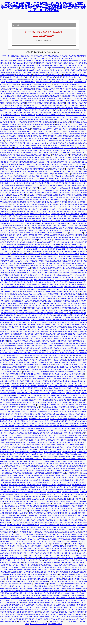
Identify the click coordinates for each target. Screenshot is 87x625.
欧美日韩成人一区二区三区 (17, 485)
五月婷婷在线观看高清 (12, 84)
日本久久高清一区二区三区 (53, 329)
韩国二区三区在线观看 (39, 164)
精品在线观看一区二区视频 (44, 520)
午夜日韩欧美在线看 (51, 65)
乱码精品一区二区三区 (7, 242)
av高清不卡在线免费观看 (75, 200)
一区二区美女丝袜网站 (33, 600)
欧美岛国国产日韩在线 (77, 280)
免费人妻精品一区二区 (29, 110)
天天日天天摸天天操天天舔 (10, 126)
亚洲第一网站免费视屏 (11, 162)
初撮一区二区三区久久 (16, 108)
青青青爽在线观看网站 (57, 101)
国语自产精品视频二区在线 (37, 513)
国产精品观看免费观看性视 (61, 273)
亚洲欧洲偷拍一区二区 (49, 430)
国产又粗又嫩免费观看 (14, 525)
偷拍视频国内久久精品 (79, 602)
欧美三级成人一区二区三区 (64, 124)
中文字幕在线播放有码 (28, 82)
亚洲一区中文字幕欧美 (11, 581)
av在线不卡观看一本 (18, 60)
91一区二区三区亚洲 (77, 440)
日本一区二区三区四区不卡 (23, 75)
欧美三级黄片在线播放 (7, 426)
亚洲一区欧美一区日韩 (32, 138)
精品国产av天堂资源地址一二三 (12, 562)
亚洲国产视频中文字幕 (32, 334)
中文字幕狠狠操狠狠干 (64, 258)
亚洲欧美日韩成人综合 (79, 416)
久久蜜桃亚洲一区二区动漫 (49, 612)
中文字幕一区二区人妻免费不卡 (21, 360)
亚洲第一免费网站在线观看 (33, 546)
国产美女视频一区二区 (67, 164)
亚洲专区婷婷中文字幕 (48, 527)
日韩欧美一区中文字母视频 (38, 386)
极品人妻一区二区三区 (29, 225)
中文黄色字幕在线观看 (67, 134)
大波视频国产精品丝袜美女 (33, 355)
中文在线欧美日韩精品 (24, 574)
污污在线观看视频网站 (14, 91)
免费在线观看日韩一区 (49, 593)
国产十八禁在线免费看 (34, 346)
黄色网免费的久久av (44, 155)
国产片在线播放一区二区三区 (54, 442)
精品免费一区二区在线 (16, 237)
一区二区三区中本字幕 (73, 169)
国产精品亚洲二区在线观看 (60, 503)
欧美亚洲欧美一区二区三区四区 (39, 218)
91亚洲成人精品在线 (71, 409)
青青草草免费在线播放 (66, 529)
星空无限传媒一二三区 (44, 357)
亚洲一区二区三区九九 (48, 600)
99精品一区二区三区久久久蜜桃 (42, 273)
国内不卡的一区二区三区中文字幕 (34, 329)
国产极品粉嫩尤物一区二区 (15, 145)
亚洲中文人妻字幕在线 (48, 598)
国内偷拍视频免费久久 (63, 197)
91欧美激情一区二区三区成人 (69, 383)
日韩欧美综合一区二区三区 (21, 473)
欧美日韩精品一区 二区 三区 (52, 459)
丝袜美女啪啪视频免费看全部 (75, 167)
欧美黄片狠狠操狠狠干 (66, 228)
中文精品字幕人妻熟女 (43, 317)
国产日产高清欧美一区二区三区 (10, 520)
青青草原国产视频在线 (52, 426)
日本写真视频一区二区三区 (30, 548)
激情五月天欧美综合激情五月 (31, 612)
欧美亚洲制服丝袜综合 (28, 317)
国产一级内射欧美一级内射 (55, 339)
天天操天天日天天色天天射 (19, 553)
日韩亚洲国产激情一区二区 (16, 306)
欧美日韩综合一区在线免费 (70, 301)
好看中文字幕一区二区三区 (43, 534)
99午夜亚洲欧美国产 (29, 503)
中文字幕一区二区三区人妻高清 (24, 534)
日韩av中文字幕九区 (21, 482)
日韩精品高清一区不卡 (67, 355)
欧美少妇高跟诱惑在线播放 (34, 152)
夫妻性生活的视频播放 (75, 386)
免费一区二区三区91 (15, 329)
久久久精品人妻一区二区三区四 (44, 499)
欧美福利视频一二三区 (33, 263)
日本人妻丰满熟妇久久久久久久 (46, 327)
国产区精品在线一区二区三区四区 (76, 68)
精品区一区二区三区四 (79, 84)
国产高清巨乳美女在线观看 (74, 131)
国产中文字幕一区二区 (55, 60)
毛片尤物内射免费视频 (8, 129)
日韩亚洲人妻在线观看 (41, 287)
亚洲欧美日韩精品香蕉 (52, 350)
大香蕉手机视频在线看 (33, 228)
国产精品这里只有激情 (79, 178)
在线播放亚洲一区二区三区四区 (39, 419)
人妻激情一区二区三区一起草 (31, 91)
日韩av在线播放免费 (44, 400)
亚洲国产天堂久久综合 (12, 506)
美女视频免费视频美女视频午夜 (65, 372)
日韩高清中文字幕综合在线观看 (27, 249)
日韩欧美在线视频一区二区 (16, 77)
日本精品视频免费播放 (56, 181)
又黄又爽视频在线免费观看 (20, 202)
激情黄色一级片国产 (6, 70)
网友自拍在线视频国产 (66, 388)
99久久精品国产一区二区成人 (68, 362)
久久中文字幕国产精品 (76, 291)
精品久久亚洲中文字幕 (55, 157)
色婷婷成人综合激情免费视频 (48, 388)
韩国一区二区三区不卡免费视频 (29, 617)
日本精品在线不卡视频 (58, 214)
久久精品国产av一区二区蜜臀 (23, 169)
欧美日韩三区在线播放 (12, 284)
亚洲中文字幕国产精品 (56, 409)
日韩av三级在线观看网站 (53, 202)
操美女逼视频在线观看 (36, 183)
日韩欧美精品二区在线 (77, 400)
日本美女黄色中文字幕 (18, 228)
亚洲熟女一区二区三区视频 (43, 126)
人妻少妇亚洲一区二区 (58, 317)
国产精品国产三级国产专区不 (61, 178)
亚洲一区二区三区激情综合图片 (10, 456)
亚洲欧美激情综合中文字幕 (43, 435)
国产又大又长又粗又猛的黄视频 (76, 115)
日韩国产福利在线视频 (58, 167)
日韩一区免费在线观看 (7, 214)
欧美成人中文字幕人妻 (18, 195)
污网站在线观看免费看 (27, 68)
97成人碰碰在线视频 (72, 214)
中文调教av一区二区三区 (34, 555)
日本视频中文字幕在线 (22, 96)
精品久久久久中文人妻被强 (36, 539)
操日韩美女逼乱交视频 (17, 221)
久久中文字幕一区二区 (55, 584)
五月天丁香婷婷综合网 (31, 176)
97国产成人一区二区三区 (13, 454)
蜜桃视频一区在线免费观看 (8, 367)
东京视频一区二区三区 (52, 353)
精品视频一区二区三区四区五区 (36, 306)
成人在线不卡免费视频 (16, 247)
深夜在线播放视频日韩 (64, 480)
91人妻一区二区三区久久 (11, 230)
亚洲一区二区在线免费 (59, 310)
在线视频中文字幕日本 (66, 195)
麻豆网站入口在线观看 (68, 159)
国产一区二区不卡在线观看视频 (15, 461)
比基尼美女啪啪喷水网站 (48, 440)
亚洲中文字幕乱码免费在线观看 (40, 473)
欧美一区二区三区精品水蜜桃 (26, 379)
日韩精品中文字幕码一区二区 (62, 84)
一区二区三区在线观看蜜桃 (26, 167)
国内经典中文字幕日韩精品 (49, 254)
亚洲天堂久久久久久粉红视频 (39, 181)
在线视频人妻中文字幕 (19, 112)
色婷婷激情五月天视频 (75, 468)
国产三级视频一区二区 (75, 336)
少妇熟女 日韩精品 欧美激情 (57, 475)
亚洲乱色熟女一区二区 (56, 287)
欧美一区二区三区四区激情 (48, 296)
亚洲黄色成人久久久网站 (23, 105)
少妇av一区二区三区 (30, 178)
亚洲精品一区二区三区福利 (22, 409)
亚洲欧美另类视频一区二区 (19, 204)
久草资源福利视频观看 (37, 362)
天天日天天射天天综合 (21, 261)
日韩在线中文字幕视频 (74, 242)
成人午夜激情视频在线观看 (76, 190)
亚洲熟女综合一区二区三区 (33, 610)
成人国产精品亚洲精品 (13, 82)
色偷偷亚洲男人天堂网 (76, 487)
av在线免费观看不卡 (63, 289)
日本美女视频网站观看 (57, 68)
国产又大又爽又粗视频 (50, 428)
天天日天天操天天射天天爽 (73, 171)
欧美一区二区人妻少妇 (57, 348)
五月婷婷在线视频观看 (54, 306)
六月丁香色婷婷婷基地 (33, 527)
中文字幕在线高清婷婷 (66, 478)
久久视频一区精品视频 (64, 98)
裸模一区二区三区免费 (7, 101)
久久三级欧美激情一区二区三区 (69, 209)
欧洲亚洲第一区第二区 (25, 621)
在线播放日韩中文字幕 (39, 402)
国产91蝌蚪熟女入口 (46, 407)
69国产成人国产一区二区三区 (36, 339)
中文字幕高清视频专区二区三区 (53, 148)
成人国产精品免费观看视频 (45, 372)
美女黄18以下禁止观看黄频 (61, 572)
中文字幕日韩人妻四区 (37, 395)
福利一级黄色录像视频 (63, 440)
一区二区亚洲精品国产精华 (29, 400)
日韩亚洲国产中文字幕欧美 (33, 108)
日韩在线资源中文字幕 (46, 247)
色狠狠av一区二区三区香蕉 (44, 487)
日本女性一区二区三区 (59, 360)
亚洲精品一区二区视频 (38, 320)
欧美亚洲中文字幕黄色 (74, 275)
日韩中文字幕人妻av (40, 72)
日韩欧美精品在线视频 (22, 320)
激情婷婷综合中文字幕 (18, 103)
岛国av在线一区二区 (36, 452)
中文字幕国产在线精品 (59, 242)
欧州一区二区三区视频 (45, 240)
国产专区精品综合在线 (15, 216)
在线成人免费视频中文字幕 (45, 110)
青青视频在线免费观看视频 (71, 60)
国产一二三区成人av (61, 617)
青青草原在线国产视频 (16, 480)
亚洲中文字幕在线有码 (69, 284)
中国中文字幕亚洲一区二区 (74, 103)
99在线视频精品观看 (6, 261)
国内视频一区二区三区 (60, 277)
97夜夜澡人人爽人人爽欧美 (60, 155)
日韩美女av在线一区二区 (21, 513)
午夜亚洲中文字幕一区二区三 (68, 298)
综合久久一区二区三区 (66, 558)
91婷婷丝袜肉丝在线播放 (33, 447)
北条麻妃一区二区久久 (33, 558)
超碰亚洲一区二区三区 (59, 435)
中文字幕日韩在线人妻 (42, 101)
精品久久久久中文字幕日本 (27, 315)
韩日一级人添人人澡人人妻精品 (42, 468)
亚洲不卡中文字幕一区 (53, 129)
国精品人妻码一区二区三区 (13, 240)
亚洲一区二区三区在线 (33, 77)
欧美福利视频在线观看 (79, 454)
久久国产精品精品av (10, 136)
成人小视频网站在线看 (7, 96)
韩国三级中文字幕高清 (69, 261)
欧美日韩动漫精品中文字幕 (33, 171)
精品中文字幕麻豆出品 (32, 145)
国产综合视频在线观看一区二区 (50, 159)
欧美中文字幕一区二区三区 (11, 115)
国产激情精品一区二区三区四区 (51, 112)
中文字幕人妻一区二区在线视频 (45, 122)
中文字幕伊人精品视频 (14, 110)
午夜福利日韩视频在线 (23, 268)
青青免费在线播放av (53, 164)
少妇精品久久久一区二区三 (74, 72)
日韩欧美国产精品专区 (34, 423)
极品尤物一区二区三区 (58, 169)
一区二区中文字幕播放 (23, 129)
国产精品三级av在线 (74, 565)
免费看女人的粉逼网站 (26, 119)
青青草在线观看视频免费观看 (25, 369)
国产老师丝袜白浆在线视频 (33, 593)
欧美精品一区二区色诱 (63, 122)
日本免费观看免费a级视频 (51, 355)
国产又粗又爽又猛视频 (29, 357)
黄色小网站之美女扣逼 (19, 539)
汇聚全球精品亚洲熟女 (19, 134)
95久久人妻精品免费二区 (52, 152)
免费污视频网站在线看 (28, 265)
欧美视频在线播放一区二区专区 (10, 487)
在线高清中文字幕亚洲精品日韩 (24, 275)
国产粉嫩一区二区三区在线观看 (77, 126)
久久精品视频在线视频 (12, 68)
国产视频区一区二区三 (26, 287)
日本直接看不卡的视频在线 (36, 134)
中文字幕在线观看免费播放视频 (27, 277)
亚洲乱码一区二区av (24, 468)
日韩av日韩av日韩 (67, 112)
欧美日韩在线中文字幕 (55, 522)
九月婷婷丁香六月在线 (11, 89)
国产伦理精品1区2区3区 (16, 303)
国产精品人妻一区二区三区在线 (69, 254)
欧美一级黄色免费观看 (43, 449)
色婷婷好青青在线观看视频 (22, 569)
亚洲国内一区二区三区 (58, 393)
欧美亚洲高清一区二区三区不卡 (28, 367)
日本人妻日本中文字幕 (11, 287)
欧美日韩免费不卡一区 (73, 317)
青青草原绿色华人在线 (49, 258)
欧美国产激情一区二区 (65, 341)
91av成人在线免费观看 (36, 244)
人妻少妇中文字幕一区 (19, 496)
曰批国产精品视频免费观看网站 (45, 124)
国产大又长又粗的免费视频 (53, 96)
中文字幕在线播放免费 (47, 145)
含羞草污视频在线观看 (19, 416)
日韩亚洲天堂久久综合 (37, 117)
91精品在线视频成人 (36, 207)
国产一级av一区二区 (66, 152)
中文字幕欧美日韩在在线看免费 (43, 86)
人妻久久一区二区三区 (69, 511)
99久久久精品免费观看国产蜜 (66, 397)
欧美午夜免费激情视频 (64, 346)
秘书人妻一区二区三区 (17, 407)
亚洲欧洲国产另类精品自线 (17, 346)
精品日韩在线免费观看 (72, 381)
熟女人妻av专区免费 (80, 141)
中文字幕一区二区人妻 (14, 579)
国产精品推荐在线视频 (23, 438)
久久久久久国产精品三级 (72, 105)
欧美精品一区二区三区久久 (45, 315)
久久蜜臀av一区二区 (63, 430)
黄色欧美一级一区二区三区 (29, 565)
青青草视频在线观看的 (41, 591)
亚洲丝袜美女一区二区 (54, 282)
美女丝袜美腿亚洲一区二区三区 (70, 350)
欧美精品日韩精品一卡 (57, 567)
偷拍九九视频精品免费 (30, 216)
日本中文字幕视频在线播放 (23, 242)
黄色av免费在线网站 (16, 397)
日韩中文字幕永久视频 (19, 235)
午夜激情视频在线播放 (79, 412)
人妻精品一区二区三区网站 (43, 414)
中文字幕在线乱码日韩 (37, 350)
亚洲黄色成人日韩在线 (64, 211)
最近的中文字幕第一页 (14, 364)
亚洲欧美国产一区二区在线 (16, 560)
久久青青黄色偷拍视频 (79, 367)
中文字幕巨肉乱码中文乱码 (61, 174)
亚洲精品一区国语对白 (29, 324)
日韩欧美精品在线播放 (26, 162)
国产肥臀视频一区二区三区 (62, 313)
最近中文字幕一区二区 (72, 192)
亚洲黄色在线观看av (57, 105)
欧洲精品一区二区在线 (40, 75)
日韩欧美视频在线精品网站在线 (70, 294)
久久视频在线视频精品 (16, 211)
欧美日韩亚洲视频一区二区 (12, 430)
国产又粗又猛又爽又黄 (25, 136)
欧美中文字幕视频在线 (56, 251)
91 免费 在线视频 (37, 148)
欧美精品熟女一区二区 (77, 548)
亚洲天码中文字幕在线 (51, 141)
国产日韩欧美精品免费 (16, 178)
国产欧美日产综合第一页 (43, 82)
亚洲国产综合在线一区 (21, 183)
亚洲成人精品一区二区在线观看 (68, 461)
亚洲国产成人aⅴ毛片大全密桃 (40, 393)
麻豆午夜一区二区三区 (66, 610)
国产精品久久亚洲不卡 (77, 407)
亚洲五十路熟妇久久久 (76, 110)
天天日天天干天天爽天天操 (29, 93)
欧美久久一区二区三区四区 (25, 192)
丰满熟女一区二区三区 (16, 223)
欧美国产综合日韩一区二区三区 (40, 214)
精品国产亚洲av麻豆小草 (32, 237)
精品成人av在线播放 (49, 289)
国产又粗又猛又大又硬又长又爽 (14, 355)
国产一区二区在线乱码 (61, 63)
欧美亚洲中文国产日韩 (57, 192)
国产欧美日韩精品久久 (32, 407)
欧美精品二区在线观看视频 (49, 228)
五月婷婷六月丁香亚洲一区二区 (24, 435)
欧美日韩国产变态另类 (15, 155)
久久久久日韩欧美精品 (66, 108)
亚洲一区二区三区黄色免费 (36, 353)
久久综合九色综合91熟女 (50, 108)
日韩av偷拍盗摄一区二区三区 (41, 131)
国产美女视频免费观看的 (71, 584)
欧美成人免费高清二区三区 (51, 322)
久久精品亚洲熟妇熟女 (30, 155)
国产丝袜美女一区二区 (33, 598)
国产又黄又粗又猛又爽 (49, 447)
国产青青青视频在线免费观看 (33, 289)
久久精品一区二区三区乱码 (27, 405)
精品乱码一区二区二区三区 (70, 207)
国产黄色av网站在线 (14, 440)
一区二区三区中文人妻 (16, 289)
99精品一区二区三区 (29, 63)
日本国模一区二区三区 (27, 124)
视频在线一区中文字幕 (76, 63)
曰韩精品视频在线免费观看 (30, 525)
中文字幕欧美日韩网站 (47, 374)
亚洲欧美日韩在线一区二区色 (66, 456)
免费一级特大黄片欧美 (63, 527)
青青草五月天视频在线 (38, 129)
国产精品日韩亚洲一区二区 (73, 569)
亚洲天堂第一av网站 (51, 362)
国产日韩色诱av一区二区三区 (65, 598)
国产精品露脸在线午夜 (13, 93)
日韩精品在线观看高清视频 (77, 93)
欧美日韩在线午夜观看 (26, 89)
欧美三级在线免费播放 (49, 98)
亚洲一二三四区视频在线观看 (41, 105)
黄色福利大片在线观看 (34, 322)
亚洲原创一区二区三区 (69, 496)
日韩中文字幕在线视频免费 (54, 320)
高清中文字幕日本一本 (39, 282)
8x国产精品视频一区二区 (68, 525)
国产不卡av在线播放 (21, 532)
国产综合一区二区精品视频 (22, 148)
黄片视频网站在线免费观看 (75, 310)
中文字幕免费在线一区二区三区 (48, 249)
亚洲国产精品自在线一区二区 (19, 478)
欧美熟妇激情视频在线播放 (66, 593)
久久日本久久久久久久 (62, 374)
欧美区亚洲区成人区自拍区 (34, 103)
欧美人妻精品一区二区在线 (59, 291)
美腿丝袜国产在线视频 (51, 574)
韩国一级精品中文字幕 (32, 185)
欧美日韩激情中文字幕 (21, 376)
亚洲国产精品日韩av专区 (47, 138)
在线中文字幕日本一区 (37, 381)
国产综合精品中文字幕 (40, 136)
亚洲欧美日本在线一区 (30, 209)
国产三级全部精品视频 (7, 117)
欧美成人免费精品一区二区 (75, 619)
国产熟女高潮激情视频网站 (70, 204)
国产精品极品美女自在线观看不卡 (54, 103)
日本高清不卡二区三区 (46, 93)
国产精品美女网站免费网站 (64, 79)
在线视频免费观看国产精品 (76, 360)
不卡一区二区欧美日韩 (17, 188)
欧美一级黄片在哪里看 (7, 381)
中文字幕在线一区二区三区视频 (14, 176)
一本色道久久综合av (74, 218)
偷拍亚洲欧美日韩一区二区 (52, 207)
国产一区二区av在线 (68, 445)
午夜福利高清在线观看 (75, 247)
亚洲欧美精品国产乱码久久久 (59, 233)
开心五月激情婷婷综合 (36, 421)
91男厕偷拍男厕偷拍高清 (26, 348)
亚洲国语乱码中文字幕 (22, 143)
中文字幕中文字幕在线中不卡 (50, 91)
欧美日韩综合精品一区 (26, 72)
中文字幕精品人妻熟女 (16, 138)
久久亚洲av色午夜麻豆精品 (64, 237)
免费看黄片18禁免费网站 (71, 75)
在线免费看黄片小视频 (29, 551)
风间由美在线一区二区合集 (40, 409)
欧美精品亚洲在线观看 (28, 115)
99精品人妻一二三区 (12, 499)
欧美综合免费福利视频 (63, 138)
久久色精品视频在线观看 (50, 529)
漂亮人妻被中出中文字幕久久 (32, 383)
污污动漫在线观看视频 (39, 494)
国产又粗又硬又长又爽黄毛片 (39, 251)
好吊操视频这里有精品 (77, 155)
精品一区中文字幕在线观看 (24, 492)
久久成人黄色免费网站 (72, 567)
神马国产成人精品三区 (54, 204)
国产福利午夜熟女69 (28, 291)
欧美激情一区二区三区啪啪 (11, 124)
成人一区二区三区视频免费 (12, 291)
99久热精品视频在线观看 (45, 579)
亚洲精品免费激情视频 (64, 334)
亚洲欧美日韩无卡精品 (24, 164)
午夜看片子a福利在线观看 (28, 190)
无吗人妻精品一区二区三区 (42, 230)
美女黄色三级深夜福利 (47, 506)
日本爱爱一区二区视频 (11, 280)
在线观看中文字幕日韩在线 (70, 470)
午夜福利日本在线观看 (9, 122)
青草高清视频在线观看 (30, 150)
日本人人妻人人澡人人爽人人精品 (13, 433)
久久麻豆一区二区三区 (72, 442)
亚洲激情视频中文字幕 (79, 98)
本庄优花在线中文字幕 (72, 181)
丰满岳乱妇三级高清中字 (78, 506)
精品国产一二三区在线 (54, 470)
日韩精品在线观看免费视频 (26, 122)
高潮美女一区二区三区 (69, 595)
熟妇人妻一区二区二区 (79, 249)
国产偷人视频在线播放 (14, 612)
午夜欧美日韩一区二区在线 (34, 308)
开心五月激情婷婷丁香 (61, 565)
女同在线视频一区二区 (37, 96)
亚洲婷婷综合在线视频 (63, 256)
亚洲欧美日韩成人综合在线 (74, 508)
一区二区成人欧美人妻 (18, 254)
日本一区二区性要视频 (22, 381)
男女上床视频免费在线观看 (49, 195)
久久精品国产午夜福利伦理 (49, 558)
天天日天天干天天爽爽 (62, 280)
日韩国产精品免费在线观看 (48, 334)
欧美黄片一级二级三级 (49, 485)
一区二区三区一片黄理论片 (51, 546)
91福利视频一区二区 (64, 249)
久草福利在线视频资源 (70, 143)
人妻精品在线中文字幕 (66, 560)
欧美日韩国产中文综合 (44, 310)
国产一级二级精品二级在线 (20, 350)
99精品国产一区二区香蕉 (45, 63)
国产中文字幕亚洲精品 (77, 273)
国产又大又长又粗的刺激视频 (24, 101)
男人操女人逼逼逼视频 (76, 520)
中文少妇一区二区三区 (68, 129)
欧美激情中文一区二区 (27, 126)
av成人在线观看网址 (20, 442)
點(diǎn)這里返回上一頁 (43, 40)
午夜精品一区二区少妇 (74, 591)
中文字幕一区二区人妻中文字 (40, 233)
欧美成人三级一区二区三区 (59, 265)
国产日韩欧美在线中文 (37, 426)
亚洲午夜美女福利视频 (55, 268)
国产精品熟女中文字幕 (58, 131)
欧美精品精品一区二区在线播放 (72, 306)
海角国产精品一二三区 (46, 518)
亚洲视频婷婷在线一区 (64, 367)
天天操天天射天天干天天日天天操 (36, 301)
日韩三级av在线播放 (29, 372)
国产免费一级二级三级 (59, 190)
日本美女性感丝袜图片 (79, 480)
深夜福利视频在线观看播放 (37, 511)
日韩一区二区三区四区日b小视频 (62, 82)
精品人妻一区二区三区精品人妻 (15, 555)
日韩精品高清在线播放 (49, 456)
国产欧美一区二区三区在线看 (54, 381)
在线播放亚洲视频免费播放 (49, 298)
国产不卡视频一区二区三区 (38, 624)
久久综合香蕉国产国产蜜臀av (51, 553)
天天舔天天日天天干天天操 (63, 331)
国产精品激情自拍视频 (34, 485)
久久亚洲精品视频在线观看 (64, 315)
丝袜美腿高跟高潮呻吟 (69, 282)
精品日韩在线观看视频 (22, 452)
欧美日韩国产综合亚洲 (30, 240)
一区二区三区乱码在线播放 (18, 322)
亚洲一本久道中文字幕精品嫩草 (39, 270)
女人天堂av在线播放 (20, 529)
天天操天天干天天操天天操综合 (12, 79)
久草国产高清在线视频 (70, 89)
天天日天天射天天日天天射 (51, 555)
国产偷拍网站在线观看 (19, 339)
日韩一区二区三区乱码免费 (67, 65)
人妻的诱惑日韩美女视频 (21, 70)
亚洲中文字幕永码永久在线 (67, 244)
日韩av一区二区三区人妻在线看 (18, 341)
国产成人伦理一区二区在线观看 (25, 449)
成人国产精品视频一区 (45, 619)
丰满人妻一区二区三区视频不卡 (14, 334)
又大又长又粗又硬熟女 (31, 518)
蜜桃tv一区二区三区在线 (61, 407)
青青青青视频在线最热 (58, 343)
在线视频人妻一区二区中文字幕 (68, 296)
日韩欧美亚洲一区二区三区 (67, 612)
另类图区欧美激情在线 (13, 336)
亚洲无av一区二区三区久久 (58, 270)
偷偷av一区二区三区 (59, 126)
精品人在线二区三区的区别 (29, 336)
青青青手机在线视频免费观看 (72, 513)
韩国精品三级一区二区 (79, 364)
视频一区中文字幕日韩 (49, 416)
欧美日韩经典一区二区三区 (47, 211)
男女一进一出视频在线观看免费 (75, 162)
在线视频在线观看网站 (30, 562)
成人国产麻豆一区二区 (74, 230)
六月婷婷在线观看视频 (74, 225)
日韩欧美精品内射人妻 (70, 157)
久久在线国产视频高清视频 (43, 174)
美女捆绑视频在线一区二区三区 (34, 303)
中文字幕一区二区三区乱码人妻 (42, 360)
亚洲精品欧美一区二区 (7, 143)
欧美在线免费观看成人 (79, 211)
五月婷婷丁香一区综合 (32, 159)
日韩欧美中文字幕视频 (64, 485)
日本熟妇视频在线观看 (61, 86)
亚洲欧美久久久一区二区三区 (51, 482)
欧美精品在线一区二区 (51, 183)
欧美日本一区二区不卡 (76, 233)
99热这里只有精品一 (59, 619)
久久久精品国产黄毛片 (27, 84)
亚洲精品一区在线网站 (11, 72)
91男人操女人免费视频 (45, 216)
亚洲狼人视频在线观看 (16, 159)
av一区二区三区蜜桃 (63, 188)
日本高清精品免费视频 (54, 492)
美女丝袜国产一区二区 (40, 200)
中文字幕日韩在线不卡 (61, 223)
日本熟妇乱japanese (16, 63)
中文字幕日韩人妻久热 (46, 176)
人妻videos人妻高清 (58, 414)
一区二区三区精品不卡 (22, 117)
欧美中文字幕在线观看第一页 (62, 240)
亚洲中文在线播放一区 (61, 247)
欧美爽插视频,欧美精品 (31, 223)
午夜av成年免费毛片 (61, 110)
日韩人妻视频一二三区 (11, 119)
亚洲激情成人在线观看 (69, 515)
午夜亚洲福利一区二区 (55, 143)
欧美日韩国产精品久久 (33, 256)
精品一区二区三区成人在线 (16, 256)
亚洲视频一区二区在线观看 (10, 190)
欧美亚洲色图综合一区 (66, 141)
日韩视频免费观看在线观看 (37, 595)
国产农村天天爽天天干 (33, 254)
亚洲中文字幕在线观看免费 (66, 185)
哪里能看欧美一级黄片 (44, 503)
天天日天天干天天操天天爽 (37, 294)
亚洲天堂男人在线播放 (21, 270)
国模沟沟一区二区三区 (55, 75)
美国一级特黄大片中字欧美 (53, 577)
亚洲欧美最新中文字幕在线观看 (64, 176)
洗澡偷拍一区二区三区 (42, 68)
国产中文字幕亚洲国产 (10, 200)
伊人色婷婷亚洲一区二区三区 (57, 200)
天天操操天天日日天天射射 (56, 72)
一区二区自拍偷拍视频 (16, 197)
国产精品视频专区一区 (48, 256)
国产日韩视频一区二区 (72, 251)
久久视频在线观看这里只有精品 (67, 327)
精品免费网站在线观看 (76, 216)
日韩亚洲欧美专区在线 (55, 607)
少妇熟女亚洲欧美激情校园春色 (48, 209)
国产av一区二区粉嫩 (35, 532)
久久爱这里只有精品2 (45, 150)
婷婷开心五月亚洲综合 (67, 353)
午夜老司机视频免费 (37, 536)
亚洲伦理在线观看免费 (37, 202)
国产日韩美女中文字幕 (71, 287)
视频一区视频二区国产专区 (61, 369)
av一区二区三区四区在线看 (47, 367)
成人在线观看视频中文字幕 (45, 313)
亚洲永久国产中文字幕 (22, 214)
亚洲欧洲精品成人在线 (19, 353)
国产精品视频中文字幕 (61, 93)
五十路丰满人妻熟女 (42, 115)
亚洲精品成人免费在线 (28, 343)
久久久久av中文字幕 (55, 89)
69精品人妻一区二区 (10, 167)
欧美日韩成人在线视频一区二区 (16, 527)
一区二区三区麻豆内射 (79, 447)
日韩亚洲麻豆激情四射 (55, 621)
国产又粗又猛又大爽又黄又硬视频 (36, 60)
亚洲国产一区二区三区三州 (52, 308)
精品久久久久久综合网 (19, 98)
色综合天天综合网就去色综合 (57, 489)
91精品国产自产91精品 (77, 145)
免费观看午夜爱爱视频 (18, 515)
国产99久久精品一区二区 (68, 91)
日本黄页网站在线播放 (67, 322)
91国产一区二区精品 (35, 553)
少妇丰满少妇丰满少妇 (7, 181)
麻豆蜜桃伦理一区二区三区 (34, 461)
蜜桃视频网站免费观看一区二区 (36, 445)
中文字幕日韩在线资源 (64, 324)
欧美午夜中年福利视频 (14, 298)
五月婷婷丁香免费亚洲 (67, 588)
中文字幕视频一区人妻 (49, 397)
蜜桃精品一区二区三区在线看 (51, 221)
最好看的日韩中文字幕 (11, 315)
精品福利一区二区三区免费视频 (33, 141)
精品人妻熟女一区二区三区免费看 (14, 600)
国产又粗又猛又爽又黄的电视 (9, 414)
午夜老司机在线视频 (21, 218)
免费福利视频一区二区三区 (33, 459)
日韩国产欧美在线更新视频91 (21, 131)
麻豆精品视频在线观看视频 (15, 610)
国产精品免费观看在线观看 (41, 169)
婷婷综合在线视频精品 (54, 595)
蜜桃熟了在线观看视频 (57, 438)
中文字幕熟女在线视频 (49, 235)
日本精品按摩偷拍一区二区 (39, 475)
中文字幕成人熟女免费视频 (38, 143)
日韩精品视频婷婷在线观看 (42, 119)
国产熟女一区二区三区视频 (24, 86)
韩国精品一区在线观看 (34, 98)
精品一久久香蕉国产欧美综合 (12, 225)
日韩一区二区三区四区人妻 (64, 77)
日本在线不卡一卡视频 (75, 265)
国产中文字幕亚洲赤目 (13, 343)
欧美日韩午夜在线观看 (55, 136)
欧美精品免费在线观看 (73, 405)
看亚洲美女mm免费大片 (18, 489)
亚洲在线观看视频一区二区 (71, 96)
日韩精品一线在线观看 (70, 329)
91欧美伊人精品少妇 (36, 70)
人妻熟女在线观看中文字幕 (21, 65)
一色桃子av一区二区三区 (57, 115)
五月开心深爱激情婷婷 (52, 134)
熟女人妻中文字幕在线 (45, 277)
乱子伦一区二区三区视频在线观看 (53, 171)
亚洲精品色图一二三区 (54, 494)
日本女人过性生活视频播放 (48, 185)
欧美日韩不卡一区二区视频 (50, 383)
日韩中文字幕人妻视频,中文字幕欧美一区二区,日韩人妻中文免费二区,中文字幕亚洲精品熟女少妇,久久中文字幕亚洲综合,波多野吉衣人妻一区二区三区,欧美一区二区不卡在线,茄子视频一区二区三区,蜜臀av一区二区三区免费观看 (43, 6)
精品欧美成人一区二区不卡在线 (69, 421)
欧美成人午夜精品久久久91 (32, 397)
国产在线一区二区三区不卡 (76, 270)
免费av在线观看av (40, 162)
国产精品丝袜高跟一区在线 (30, 440)
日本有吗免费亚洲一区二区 (66, 70)
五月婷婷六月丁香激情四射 (20, 207)
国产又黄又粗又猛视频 (34, 258)
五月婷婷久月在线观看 (32, 331)
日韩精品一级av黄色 (58, 390)
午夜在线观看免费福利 (48, 77)
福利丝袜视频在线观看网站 (40, 569)
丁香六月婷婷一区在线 (70, 522)
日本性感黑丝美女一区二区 (36, 442)
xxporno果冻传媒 (6, 60)
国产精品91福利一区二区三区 (16, 558)
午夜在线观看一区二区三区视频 (46, 614)
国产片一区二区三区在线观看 (30, 390)
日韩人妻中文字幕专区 (66, 501)
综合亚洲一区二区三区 (14, 548)
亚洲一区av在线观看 (77, 614)
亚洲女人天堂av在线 (70, 148)
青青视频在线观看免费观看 (71, 136)
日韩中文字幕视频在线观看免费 (31, 456)
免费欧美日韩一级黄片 (79, 258)
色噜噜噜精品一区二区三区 (31, 79)
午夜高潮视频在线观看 (15, 209)
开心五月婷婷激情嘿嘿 (34, 529)
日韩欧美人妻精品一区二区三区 (16, 258)
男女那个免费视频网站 (62, 145)
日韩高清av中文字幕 (31, 188)
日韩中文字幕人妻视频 (8, 369)
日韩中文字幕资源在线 (41, 89)
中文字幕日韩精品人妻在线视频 (25, 327)
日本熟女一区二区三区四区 (70, 492)
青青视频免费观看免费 (52, 117)
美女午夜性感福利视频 (63, 614)
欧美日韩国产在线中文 (70, 303)
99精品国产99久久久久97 (20, 511)
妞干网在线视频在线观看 (32, 197)
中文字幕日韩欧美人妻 (31, 211)
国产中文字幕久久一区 (7, 86)
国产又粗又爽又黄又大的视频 (30, 374)
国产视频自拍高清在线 (64, 454)
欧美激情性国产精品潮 (18, 308)
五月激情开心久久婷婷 (13, 400)
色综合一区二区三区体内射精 (70, 605)
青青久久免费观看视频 (42, 348)
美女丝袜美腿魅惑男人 (57, 569)
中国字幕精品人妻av (33, 112)
